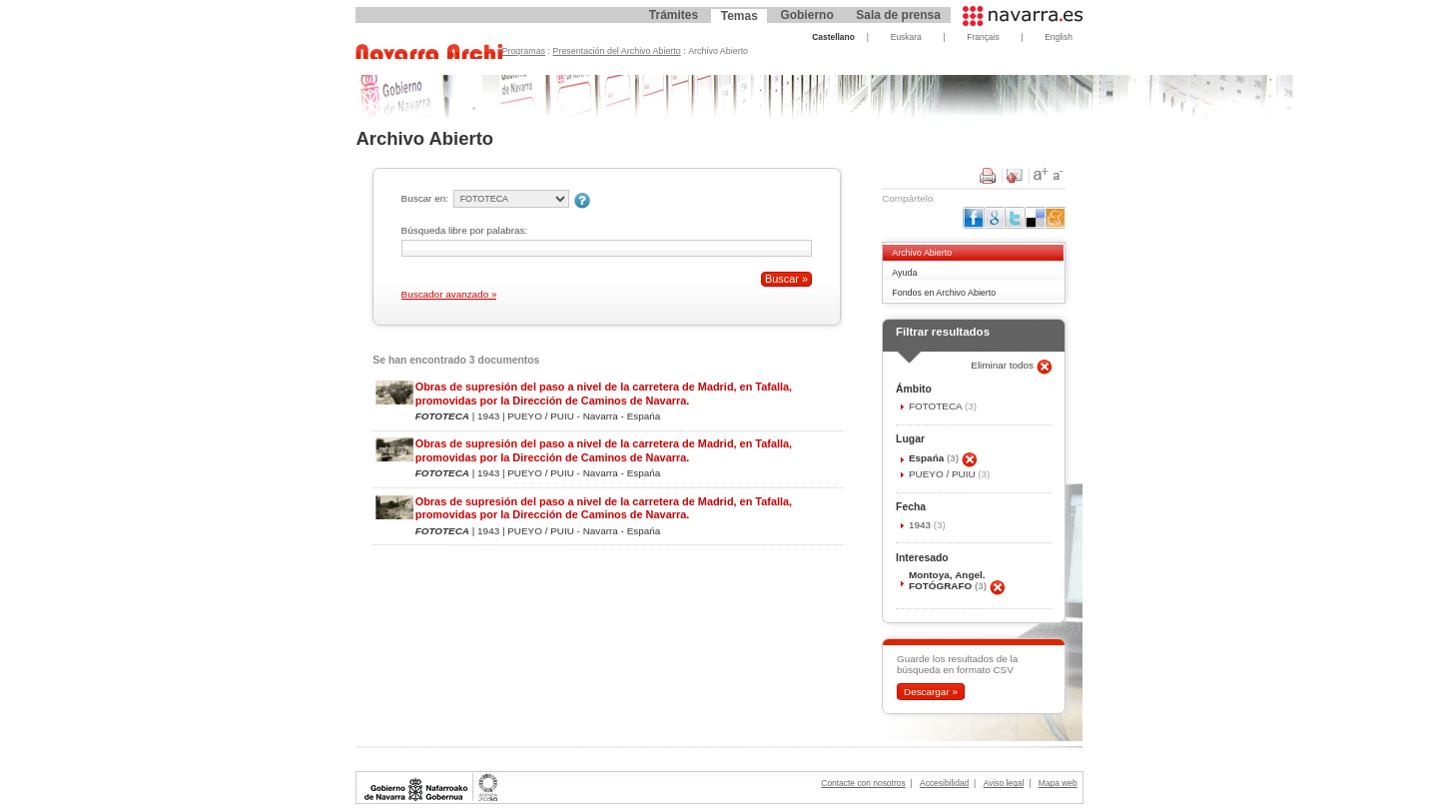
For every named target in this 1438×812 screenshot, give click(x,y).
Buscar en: (424, 198)
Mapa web (1058, 783)
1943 (921, 524)
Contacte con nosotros (863, 783)
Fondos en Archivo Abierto (944, 293)
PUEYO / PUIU (943, 473)
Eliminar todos (1004, 365)
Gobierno (806, 15)
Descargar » (931, 691)
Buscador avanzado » (449, 294)
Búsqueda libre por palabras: (464, 230)
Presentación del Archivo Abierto (617, 51)
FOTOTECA (937, 406)
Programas (524, 51)
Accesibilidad (944, 783)
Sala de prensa (898, 15)
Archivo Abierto (922, 253)
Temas (739, 16)
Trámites (673, 15)
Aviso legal (1004, 783)
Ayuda (904, 273)
